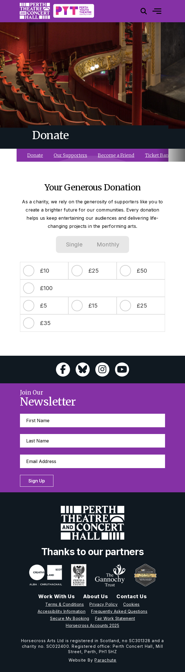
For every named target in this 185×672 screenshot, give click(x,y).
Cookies (131, 604)
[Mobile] (152, 11)
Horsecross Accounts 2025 (92, 625)
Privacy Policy (103, 604)
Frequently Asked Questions (119, 611)
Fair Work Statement (115, 618)
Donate (35, 155)
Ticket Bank (158, 155)
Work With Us (56, 596)
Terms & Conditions (64, 604)
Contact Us (131, 596)
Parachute (105, 660)
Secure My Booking (69, 618)
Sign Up (36, 481)
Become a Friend (116, 155)
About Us (95, 596)
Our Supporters (70, 155)
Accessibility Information (62, 611)
